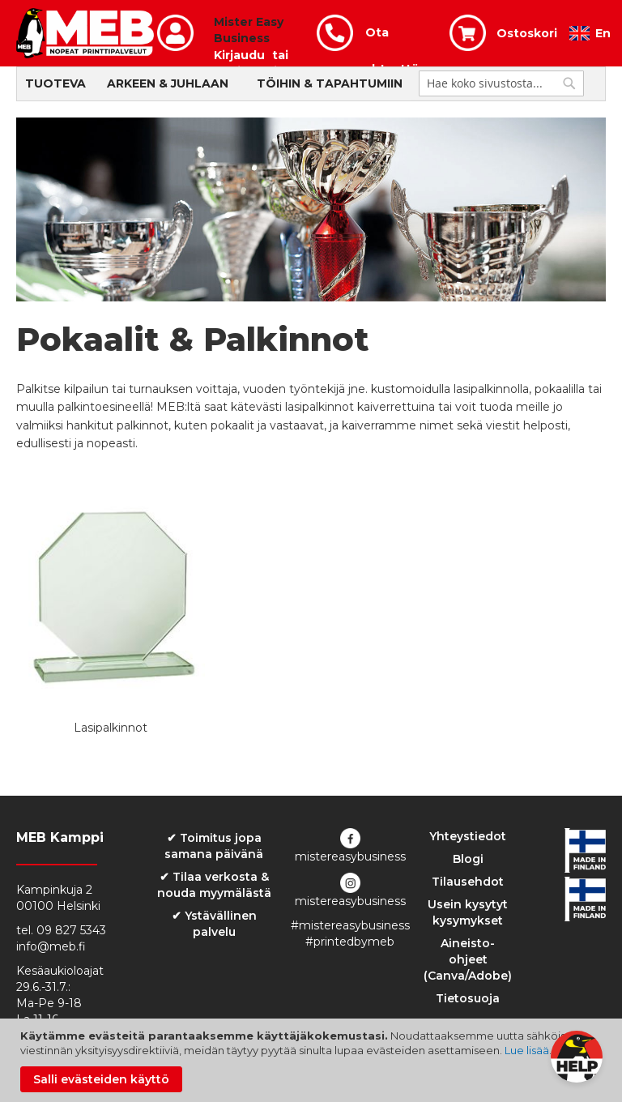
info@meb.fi (51, 946)
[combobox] (501, 83)
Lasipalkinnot (110, 727)
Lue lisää (527, 1050)
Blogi (468, 859)
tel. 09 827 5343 (61, 930)
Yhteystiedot (467, 836)
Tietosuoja (468, 998)
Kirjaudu (239, 55)
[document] (313, 1060)
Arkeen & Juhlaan (167, 83)
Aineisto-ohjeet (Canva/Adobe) (468, 959)
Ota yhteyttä (392, 38)
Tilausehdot (468, 881)
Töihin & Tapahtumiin (330, 83)
